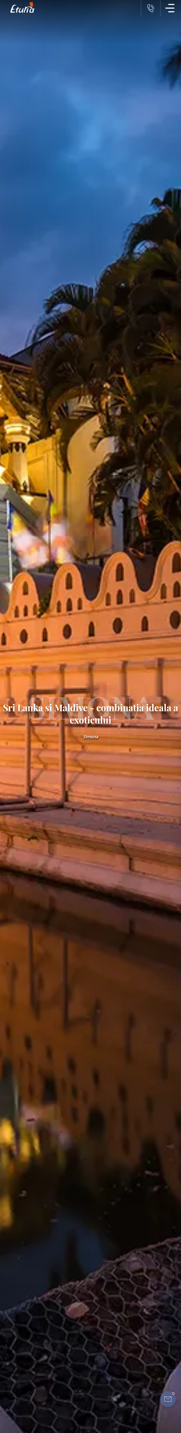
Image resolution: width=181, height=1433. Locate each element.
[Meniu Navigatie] (170, 8)
